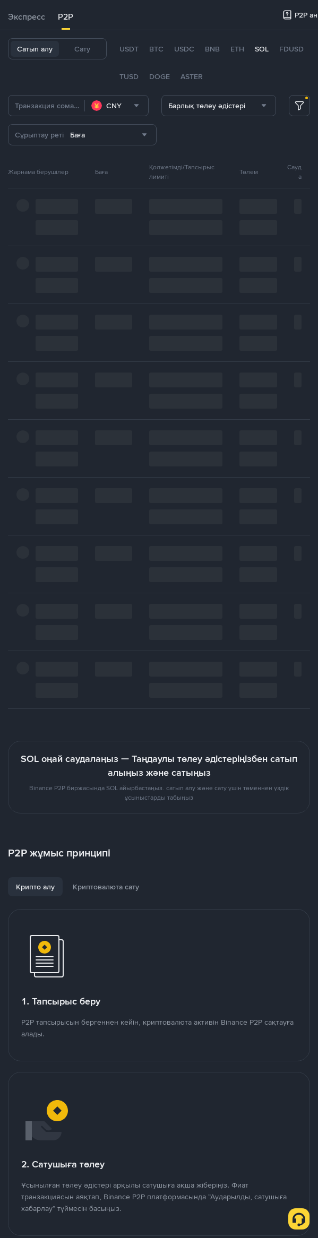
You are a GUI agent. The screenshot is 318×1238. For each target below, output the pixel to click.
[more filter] (299, 105)
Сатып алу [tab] (35, 49)
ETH (237, 49)
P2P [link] (65, 16)
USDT (129, 49)
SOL (262, 49)
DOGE (159, 76)
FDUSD (291, 49)
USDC (184, 49)
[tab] (26, 17)
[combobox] (116, 105)
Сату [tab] (82, 49)
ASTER (192, 76)
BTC (156, 49)
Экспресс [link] (26, 16)
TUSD (129, 76)
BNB (212, 49)
